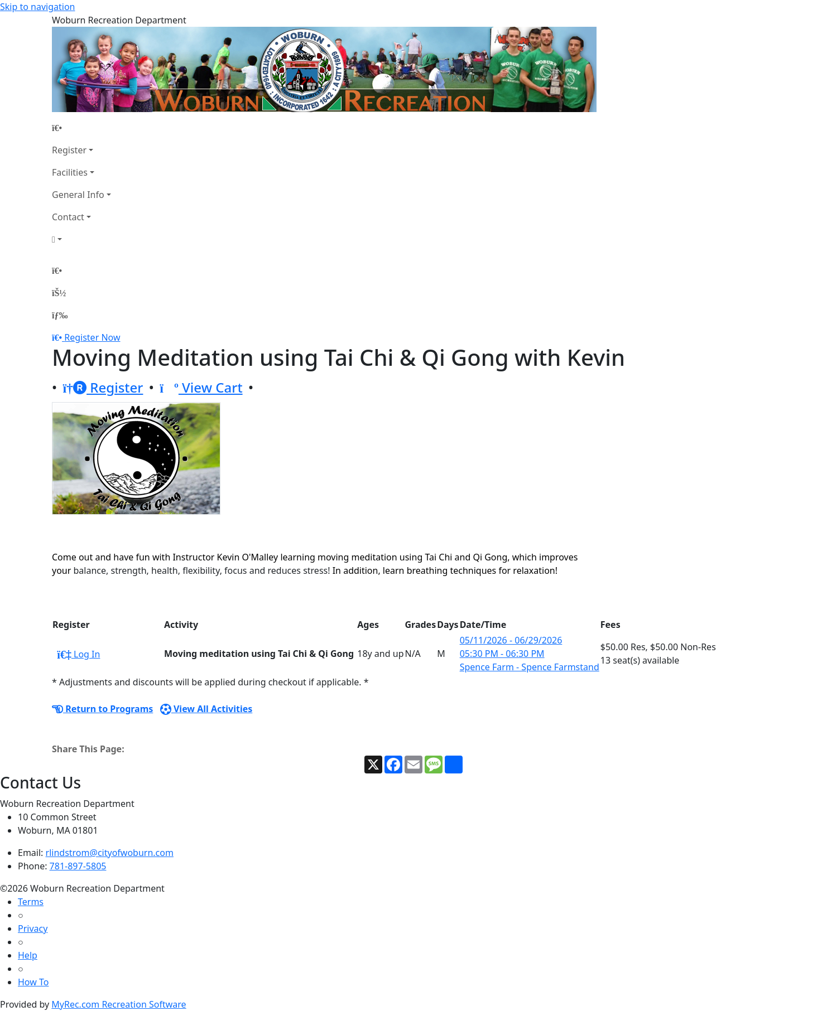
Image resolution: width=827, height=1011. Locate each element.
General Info (78, 194)
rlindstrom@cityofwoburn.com (110, 852)
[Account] (81, 239)
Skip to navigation (37, 7)
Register (69, 150)
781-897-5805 (78, 866)
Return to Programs (102, 709)
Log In (78, 654)
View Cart (201, 387)
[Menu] (60, 315)
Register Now (92, 337)
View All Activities (206, 709)
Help (27, 955)
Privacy (32, 928)
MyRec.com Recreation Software (118, 1004)
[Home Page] (81, 128)
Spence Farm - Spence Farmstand (529, 667)
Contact (68, 217)
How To (33, 982)
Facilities (70, 172)
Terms (31, 902)
